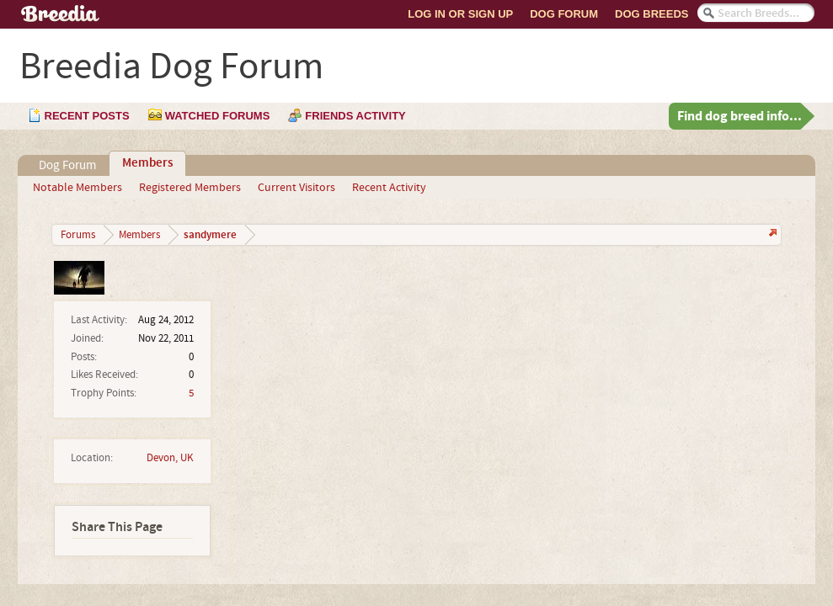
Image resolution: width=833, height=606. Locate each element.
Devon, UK (170, 458)
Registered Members (190, 187)
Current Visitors (296, 187)
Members (147, 163)
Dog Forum (564, 14)
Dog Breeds (651, 14)
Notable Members (77, 187)
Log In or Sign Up (460, 14)
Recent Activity (389, 187)
